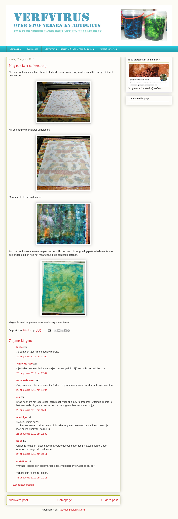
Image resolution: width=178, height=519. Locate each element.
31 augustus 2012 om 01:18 (31, 477)
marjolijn (21, 417)
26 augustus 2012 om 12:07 (31, 373)
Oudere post (109, 500)
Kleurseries (32, 49)
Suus (19, 440)
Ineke (19, 347)
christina (21, 461)
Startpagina (15, 49)
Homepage (64, 500)
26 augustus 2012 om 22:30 (31, 433)
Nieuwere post (18, 500)
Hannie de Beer (25, 380)
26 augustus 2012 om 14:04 (31, 389)
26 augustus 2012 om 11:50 (31, 356)
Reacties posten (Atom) (72, 509)
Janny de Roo (24, 363)
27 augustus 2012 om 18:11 (31, 453)
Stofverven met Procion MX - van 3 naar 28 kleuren (69, 49)
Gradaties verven (108, 49)
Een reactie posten (23, 484)
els (18, 397)
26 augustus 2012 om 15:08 (31, 410)
